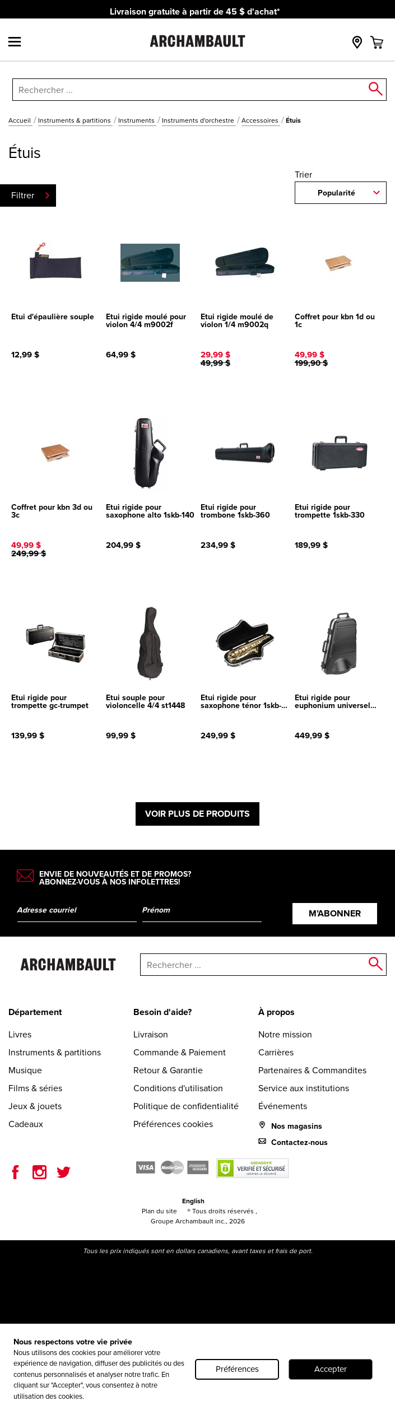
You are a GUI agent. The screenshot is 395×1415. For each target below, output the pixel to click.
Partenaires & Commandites (312, 1070)
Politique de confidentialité (186, 1106)
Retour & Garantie (168, 1070)
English (193, 1201)
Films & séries (35, 1088)
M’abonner (335, 913)
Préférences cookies (173, 1124)
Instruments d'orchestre (199, 120)
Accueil (20, 120)
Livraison (150, 1034)
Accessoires (260, 120)
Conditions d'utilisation (178, 1088)
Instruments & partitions (75, 120)
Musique (25, 1070)
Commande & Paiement (179, 1052)
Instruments (137, 120)
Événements (282, 1106)
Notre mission (285, 1034)
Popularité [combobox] (336, 193)
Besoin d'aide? (162, 1012)
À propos (276, 1012)
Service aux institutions (303, 1088)
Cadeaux (25, 1124)
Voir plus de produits (197, 813)
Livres (19, 1034)
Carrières (276, 1052)
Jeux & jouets (35, 1106)
